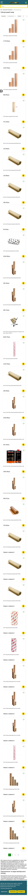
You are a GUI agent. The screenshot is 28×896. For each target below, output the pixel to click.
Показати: (19, 16)
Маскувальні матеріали (7, 9)
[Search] (14, 6)
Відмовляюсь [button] (4, 891)
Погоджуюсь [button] (21, 891)
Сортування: (3, 16)
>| (18, 854)
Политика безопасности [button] (6, 888)
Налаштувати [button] (13, 891)
